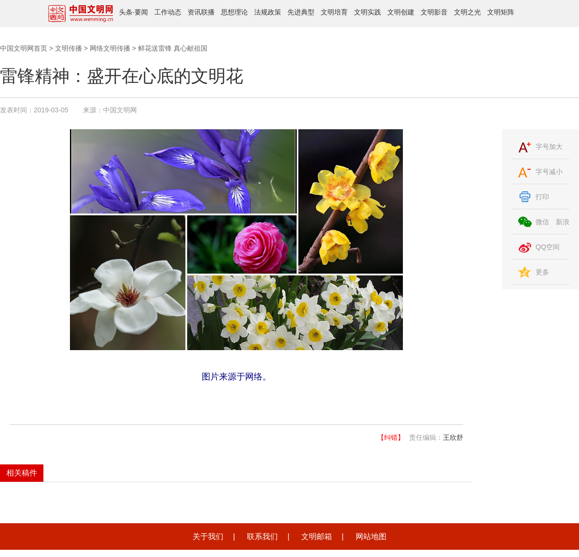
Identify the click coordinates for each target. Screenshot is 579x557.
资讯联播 (201, 12)
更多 (542, 272)
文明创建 (400, 12)
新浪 (562, 222)
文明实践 (367, 12)
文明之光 (467, 12)
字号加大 (549, 146)
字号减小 (549, 172)
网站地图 (371, 536)
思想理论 (234, 12)
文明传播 (68, 48)
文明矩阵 (500, 12)
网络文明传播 (110, 48)
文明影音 (434, 12)
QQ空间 (548, 247)
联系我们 (262, 536)
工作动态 (167, 12)
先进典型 (301, 12)
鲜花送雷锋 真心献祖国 (172, 48)
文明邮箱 (316, 536)
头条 (126, 12)
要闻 (141, 12)
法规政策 (267, 12)
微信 (542, 222)
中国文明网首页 (23, 48)
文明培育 (334, 12)
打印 (542, 197)
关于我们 (208, 536)
